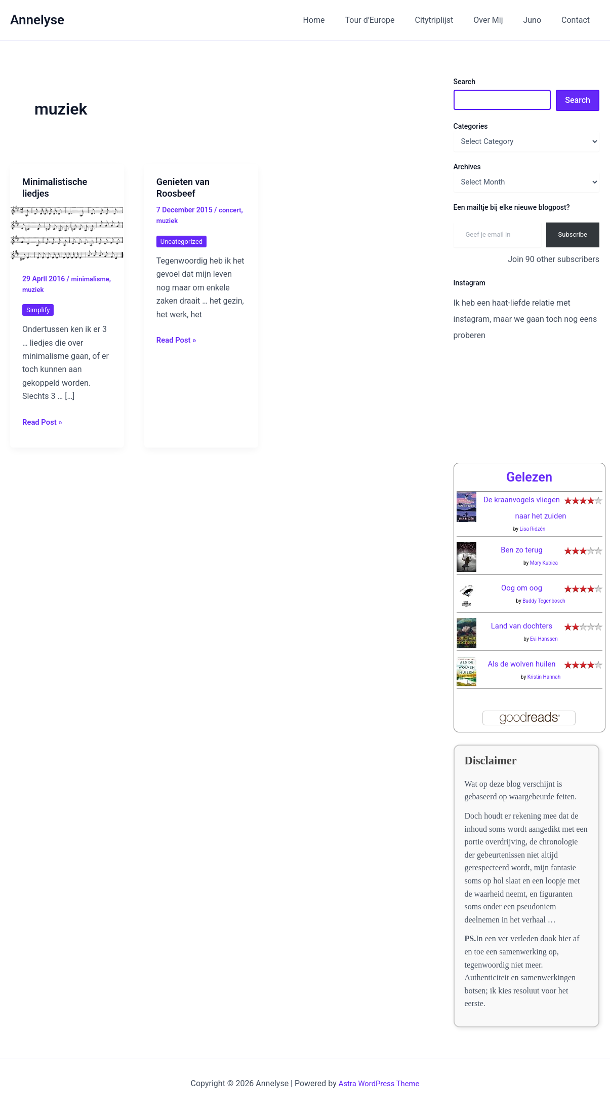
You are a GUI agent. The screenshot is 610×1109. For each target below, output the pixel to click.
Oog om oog (522, 588)
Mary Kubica (544, 563)
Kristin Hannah (544, 677)
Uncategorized (183, 241)
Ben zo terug (521, 549)
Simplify (39, 309)
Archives (467, 167)
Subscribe (572, 234)
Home (336, 20)
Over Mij (498, 20)
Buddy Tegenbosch (543, 601)
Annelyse (37, 19)
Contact (577, 20)
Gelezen (529, 477)
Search (464, 82)
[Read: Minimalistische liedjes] (67, 232)
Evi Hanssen (544, 639)
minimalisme (42, 289)
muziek (78, 289)
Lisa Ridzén (532, 529)
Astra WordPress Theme (378, 1083)
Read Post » (43, 421)
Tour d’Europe (388, 20)
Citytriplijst (448, 20)
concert (231, 210)
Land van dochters (522, 626)
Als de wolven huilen (521, 664)
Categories (471, 126)
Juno (538, 20)
